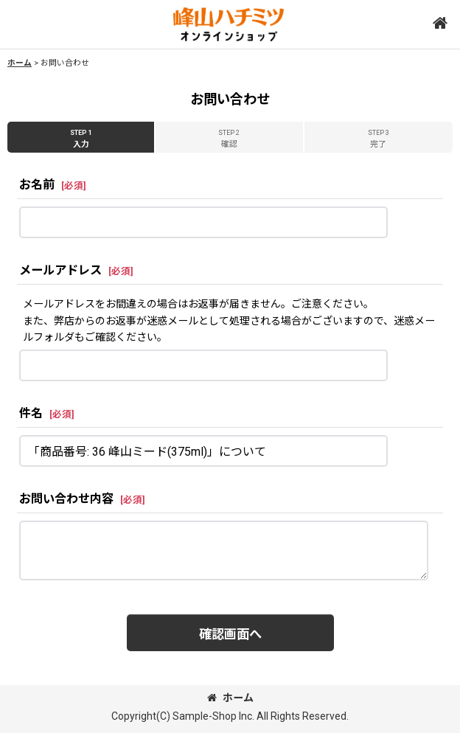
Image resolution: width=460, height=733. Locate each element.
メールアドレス (60, 270)
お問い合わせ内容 (66, 499)
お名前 (37, 185)
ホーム (230, 698)
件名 (31, 413)
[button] (439, 24)
